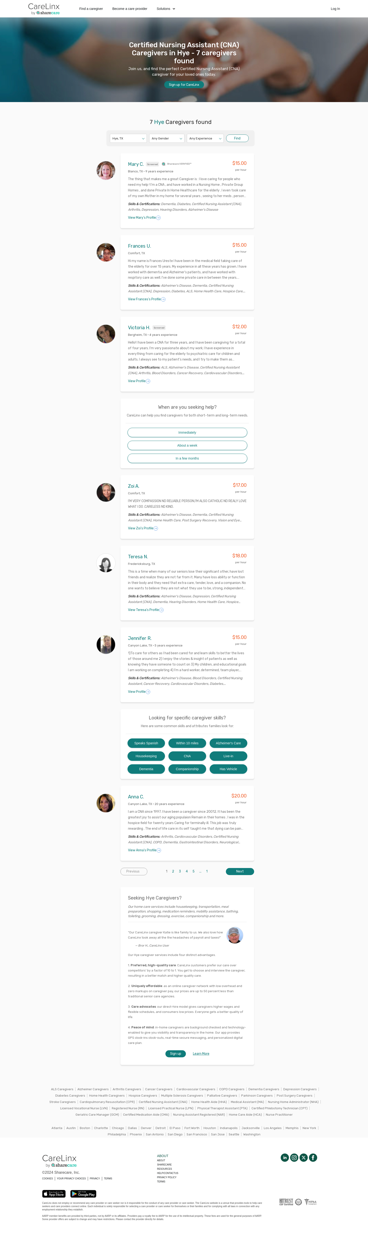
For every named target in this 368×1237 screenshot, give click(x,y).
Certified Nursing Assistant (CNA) (163, 1102)
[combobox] (112, 138)
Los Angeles (273, 1128)
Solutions (166, 8)
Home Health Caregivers (107, 1095)
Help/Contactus (167, 1173)
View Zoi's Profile (143, 528)
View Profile (139, 381)
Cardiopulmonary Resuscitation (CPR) (107, 1102)
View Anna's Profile (144, 850)
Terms (161, 1181)
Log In (335, 8)
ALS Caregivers (62, 1089)
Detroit (161, 1128)
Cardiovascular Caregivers (195, 1089)
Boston (85, 1128)
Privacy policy (166, 1177)
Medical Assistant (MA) (247, 1102)
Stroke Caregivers (62, 1102)
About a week (187, 445)
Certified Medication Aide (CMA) (146, 1114)
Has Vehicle (228, 769)
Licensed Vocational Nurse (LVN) (84, 1108)
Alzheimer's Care (228, 743)
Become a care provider (129, 9)
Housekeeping (146, 756)
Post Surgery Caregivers (294, 1095)
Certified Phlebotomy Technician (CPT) (280, 1108)
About (161, 1160)
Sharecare (164, 1164)
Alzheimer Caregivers (93, 1089)
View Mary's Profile (144, 217)
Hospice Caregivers (143, 1095)
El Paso (175, 1128)
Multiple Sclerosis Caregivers (182, 1095)
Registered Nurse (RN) (128, 1108)
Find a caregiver (91, 9)
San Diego (175, 1134)
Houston (210, 1128)
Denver (146, 1128)
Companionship (187, 769)
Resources (164, 1169)
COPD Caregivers (231, 1089)
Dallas (132, 1128)
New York (309, 1128)
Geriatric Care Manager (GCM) (97, 1114)
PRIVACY (95, 1178)
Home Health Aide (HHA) (209, 1102)
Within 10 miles (187, 743)
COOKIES (47, 1178)
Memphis (292, 1128)
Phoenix (136, 1134)
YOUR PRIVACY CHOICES (71, 1178)
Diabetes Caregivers (70, 1095)
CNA (187, 756)
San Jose (218, 1134)
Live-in (228, 756)
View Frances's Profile (147, 299)
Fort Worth (192, 1128)
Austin (71, 1128)
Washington (251, 1134)
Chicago (118, 1128)
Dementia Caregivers (263, 1089)
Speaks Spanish (146, 743)
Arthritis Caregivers (127, 1089)
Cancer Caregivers (158, 1089)
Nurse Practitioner (279, 1114)
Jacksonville (251, 1128)
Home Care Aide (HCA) (245, 1114)
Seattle (234, 1134)
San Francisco (197, 1134)
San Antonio (155, 1134)
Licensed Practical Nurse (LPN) (170, 1108)
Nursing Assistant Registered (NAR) (199, 1114)
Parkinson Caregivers (257, 1095)
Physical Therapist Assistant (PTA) (222, 1108)
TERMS (108, 1178)
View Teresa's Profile (146, 610)
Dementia (146, 769)
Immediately (187, 432)
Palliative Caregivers (222, 1095)
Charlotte (101, 1128)
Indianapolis (229, 1128)
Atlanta (57, 1128)
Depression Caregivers (300, 1089)
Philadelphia (117, 1134)
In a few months (187, 458)
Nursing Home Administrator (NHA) (293, 1102)
